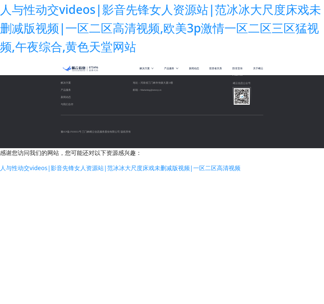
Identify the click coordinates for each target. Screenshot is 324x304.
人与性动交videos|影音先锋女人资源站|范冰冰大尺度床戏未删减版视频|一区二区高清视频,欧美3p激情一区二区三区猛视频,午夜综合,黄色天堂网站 (160, 27)
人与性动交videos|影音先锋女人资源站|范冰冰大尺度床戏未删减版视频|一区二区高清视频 (120, 168)
